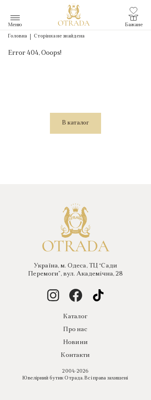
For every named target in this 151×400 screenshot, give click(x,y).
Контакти (75, 355)
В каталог (75, 123)
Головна (17, 36)
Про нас (75, 330)
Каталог (75, 317)
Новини (75, 343)
